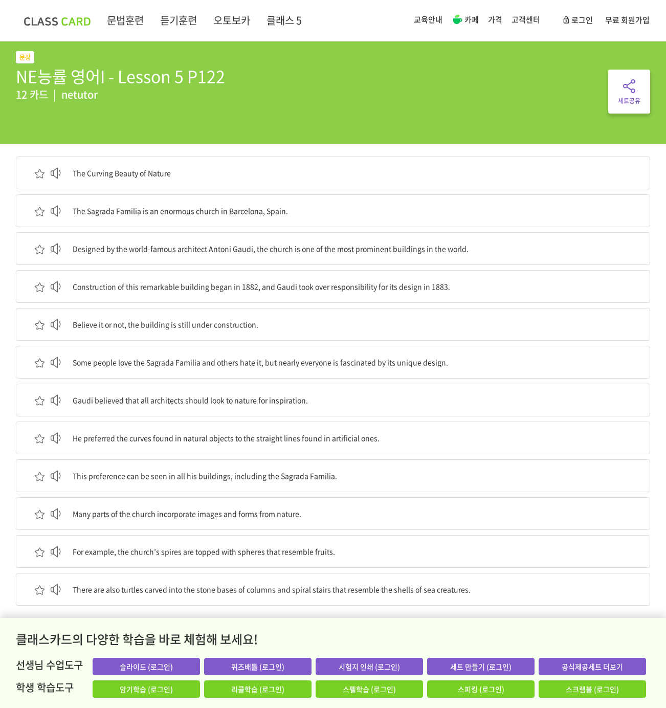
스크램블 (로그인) (592, 689)
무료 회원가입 (627, 20)
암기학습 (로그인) (146, 689)
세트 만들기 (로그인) (481, 666)
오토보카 (231, 20)
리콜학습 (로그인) (257, 689)
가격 (495, 19)
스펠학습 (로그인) (369, 689)
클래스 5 (284, 20)
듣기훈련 (178, 20)
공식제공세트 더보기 (592, 666)
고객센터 (526, 19)
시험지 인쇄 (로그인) (369, 666)
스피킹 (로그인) (481, 689)
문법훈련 (125, 20)
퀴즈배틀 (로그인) (257, 666)
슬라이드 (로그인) (146, 666)
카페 (465, 20)
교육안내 (428, 19)
